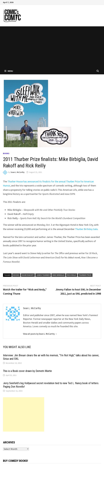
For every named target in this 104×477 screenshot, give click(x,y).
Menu (8, 71)
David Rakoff (28, 275)
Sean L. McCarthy (18, 172)
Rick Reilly (71, 275)
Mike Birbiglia (58, 275)
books (16, 275)
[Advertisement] (52, 47)
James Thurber (43, 275)
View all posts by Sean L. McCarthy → (40, 333)
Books (6, 153)
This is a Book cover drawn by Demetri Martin (27, 371)
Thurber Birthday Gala (86, 229)
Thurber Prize (85, 275)
